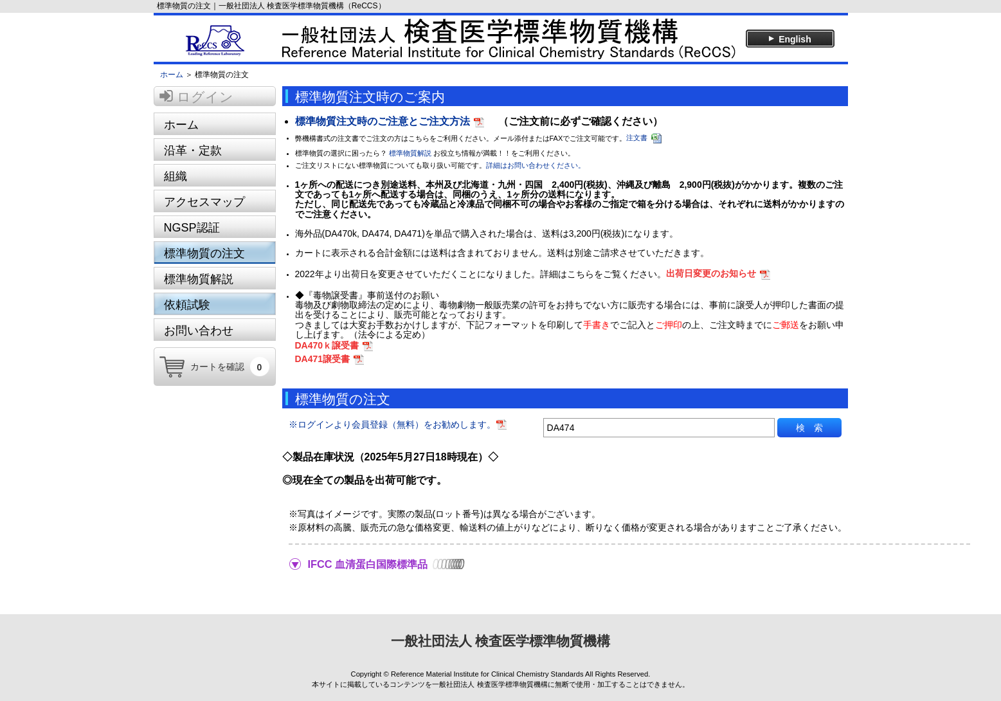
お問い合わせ (198, 330)
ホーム (171, 74)
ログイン (205, 96)
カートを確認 (229, 366)
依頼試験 (187, 304)
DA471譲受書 (322, 359)
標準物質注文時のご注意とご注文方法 (382, 121)
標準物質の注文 (204, 253)
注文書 (636, 137)
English (789, 39)
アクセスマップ (204, 202)
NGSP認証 (192, 227)
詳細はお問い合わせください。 (535, 165)
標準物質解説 (198, 279)
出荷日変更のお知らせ (711, 273)
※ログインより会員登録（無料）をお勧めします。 (398, 424)
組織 (175, 176)
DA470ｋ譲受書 (327, 345)
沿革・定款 (193, 150)
